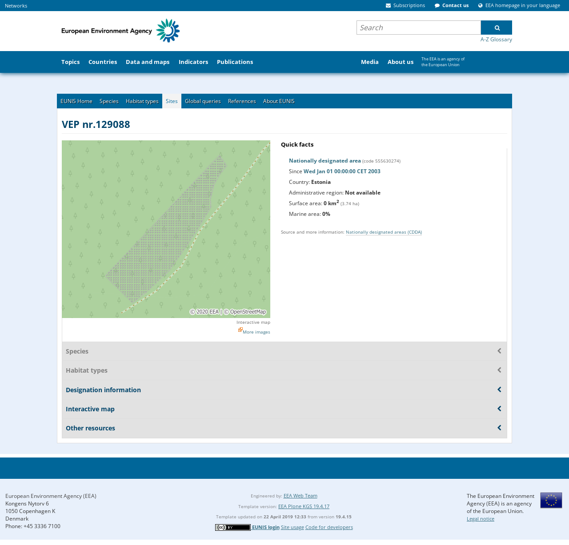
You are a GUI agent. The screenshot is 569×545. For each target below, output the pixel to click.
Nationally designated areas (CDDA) (384, 232)
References (242, 101)
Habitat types (142, 101)
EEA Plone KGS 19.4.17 (303, 506)
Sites (172, 101)
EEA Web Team (300, 495)
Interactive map (253, 322)
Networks (16, 5)
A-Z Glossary (496, 39)
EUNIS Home (76, 101)
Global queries (203, 101)
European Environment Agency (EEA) (50, 496)
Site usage (292, 527)
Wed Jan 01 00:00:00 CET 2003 (342, 171)
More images (256, 332)
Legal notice (480, 518)
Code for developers (329, 527)
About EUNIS (279, 101)
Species (109, 101)
